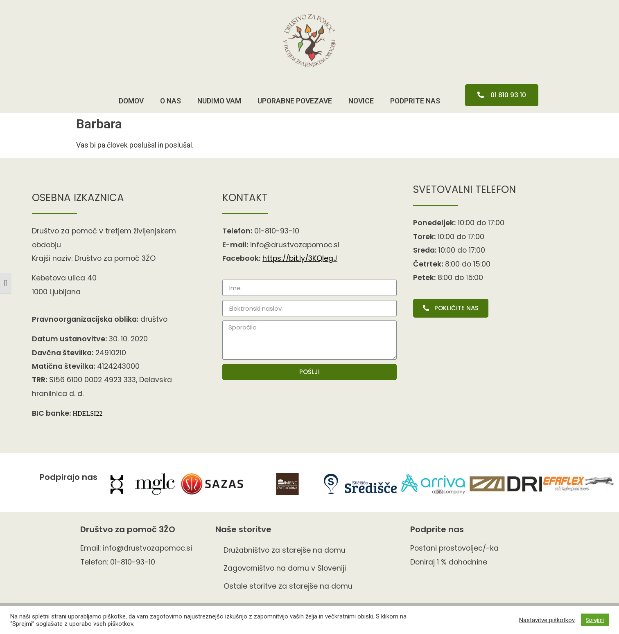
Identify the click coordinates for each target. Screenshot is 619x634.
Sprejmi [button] (595, 620)
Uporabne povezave (295, 101)
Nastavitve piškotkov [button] (547, 620)
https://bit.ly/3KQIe (297, 258)
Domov (131, 101)
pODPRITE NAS (415, 101)
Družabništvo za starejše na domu (285, 550)
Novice (361, 101)
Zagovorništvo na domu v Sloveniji (285, 568)
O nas (170, 101)
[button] (501, 95)
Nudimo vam (219, 101)
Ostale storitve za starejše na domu (288, 586)
